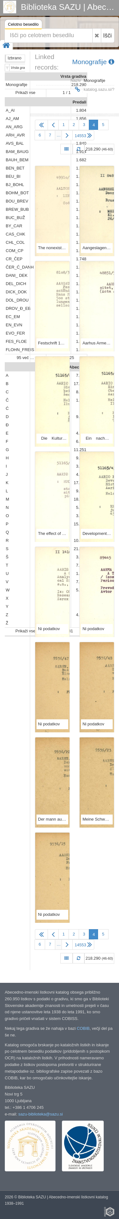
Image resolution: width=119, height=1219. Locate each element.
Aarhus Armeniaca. (97, 343)
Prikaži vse (26, 92)
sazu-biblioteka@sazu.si (40, 1114)
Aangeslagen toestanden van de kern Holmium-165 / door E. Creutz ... (97, 247)
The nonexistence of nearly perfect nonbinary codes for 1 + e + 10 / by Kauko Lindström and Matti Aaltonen (52, 247)
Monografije (93, 61)
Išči (107, 35)
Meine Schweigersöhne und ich (97, 819)
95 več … (25, 357)
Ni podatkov (49, 628)
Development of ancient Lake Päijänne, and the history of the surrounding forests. (97, 533)
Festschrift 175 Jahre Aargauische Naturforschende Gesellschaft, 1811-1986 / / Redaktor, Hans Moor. (52, 343)
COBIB (83, 1028)
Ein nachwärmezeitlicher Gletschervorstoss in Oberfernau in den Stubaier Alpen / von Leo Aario (97, 438)
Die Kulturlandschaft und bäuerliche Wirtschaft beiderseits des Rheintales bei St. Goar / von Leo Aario (52, 438)
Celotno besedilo (23, 25)
